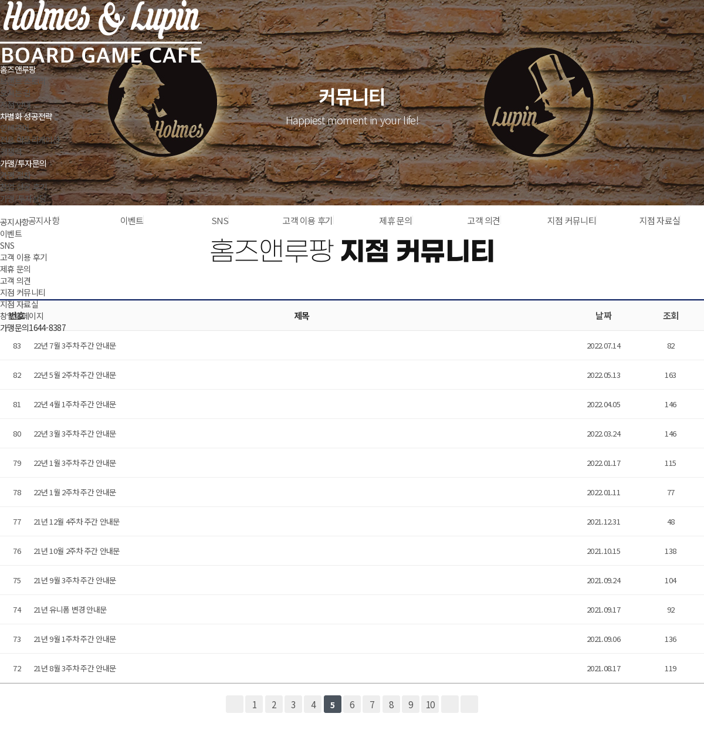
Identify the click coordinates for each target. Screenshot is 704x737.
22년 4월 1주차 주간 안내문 (74, 404)
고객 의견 (15, 280)
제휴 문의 (15, 269)
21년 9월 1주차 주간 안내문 (74, 638)
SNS (7, 245)
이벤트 (11, 233)
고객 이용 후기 (23, 257)
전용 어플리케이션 (30, 140)
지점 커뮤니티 (22, 292)
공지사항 (14, 222)
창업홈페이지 (21, 316)
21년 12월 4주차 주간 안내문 (76, 521)
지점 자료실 (19, 304)
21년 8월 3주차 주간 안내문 (74, 668)
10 (430, 704)
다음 (450, 704)
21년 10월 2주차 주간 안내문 (76, 550)
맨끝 (469, 704)
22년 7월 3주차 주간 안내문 (74, 345)
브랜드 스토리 (22, 81)
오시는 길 (15, 93)
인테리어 (14, 128)
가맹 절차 (15, 175)
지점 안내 (15, 104)
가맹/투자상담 (23, 198)
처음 (234, 704)
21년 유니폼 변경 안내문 (69, 609)
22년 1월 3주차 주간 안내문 (74, 462)
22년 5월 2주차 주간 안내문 (74, 374)
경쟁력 (11, 151)
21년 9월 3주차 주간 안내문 (74, 580)
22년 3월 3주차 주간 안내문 (74, 433)
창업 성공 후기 (23, 186)
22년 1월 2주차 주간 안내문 (74, 492)
